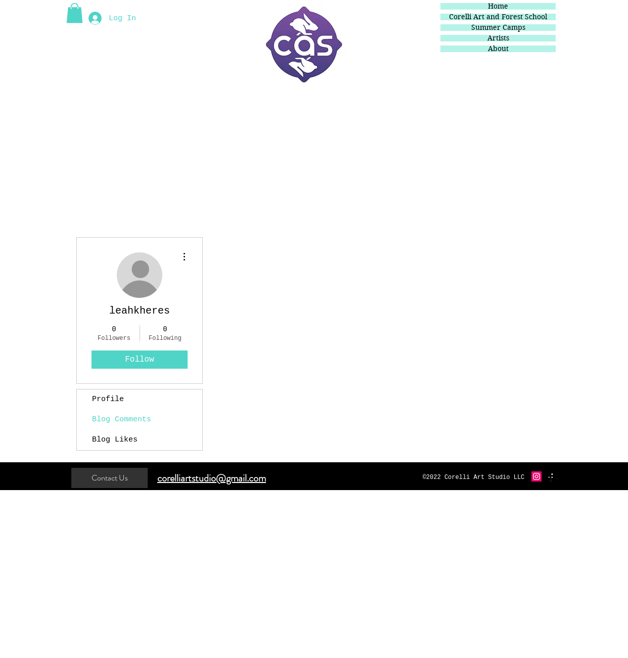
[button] (74, 13)
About (498, 49)
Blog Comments (121, 419)
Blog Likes (115, 439)
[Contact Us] (109, 478)
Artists (498, 38)
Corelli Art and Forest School (498, 17)
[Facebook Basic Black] (551, 476)
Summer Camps (498, 27)
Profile (108, 399)
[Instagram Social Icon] (536, 476)
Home (498, 6)
